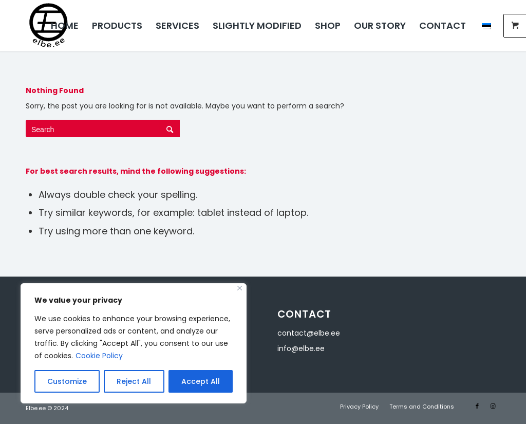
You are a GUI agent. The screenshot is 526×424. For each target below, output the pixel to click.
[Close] (239, 288)
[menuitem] (64, 25)
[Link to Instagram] (492, 406)
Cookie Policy (99, 356)
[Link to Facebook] (477, 406)
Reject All (134, 381)
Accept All (200, 381)
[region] (134, 343)
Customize (67, 381)
